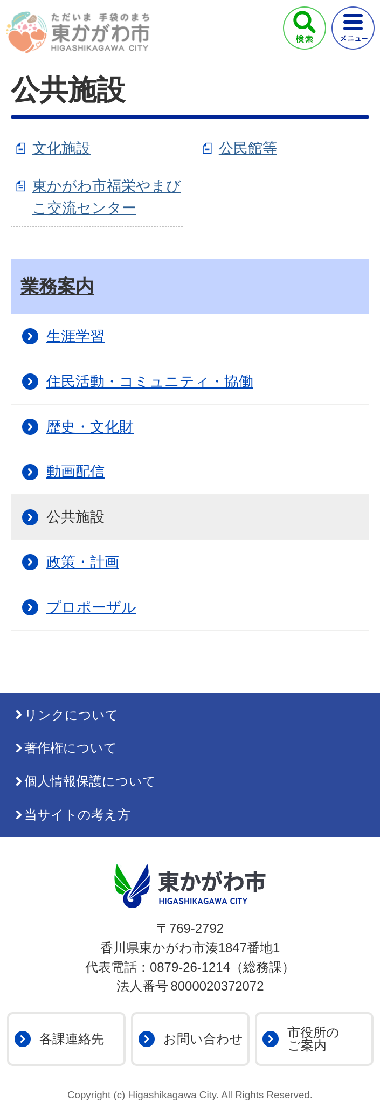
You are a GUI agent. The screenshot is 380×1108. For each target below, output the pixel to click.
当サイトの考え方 (77, 814)
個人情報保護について (90, 781)
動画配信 (75, 471)
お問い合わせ (203, 1038)
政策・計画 (82, 561)
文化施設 (61, 148)
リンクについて (71, 715)
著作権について (70, 747)
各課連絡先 (71, 1038)
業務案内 (57, 286)
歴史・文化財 (90, 426)
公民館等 (248, 148)
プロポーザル (91, 607)
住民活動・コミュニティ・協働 (149, 381)
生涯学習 (75, 336)
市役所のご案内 (313, 1038)
